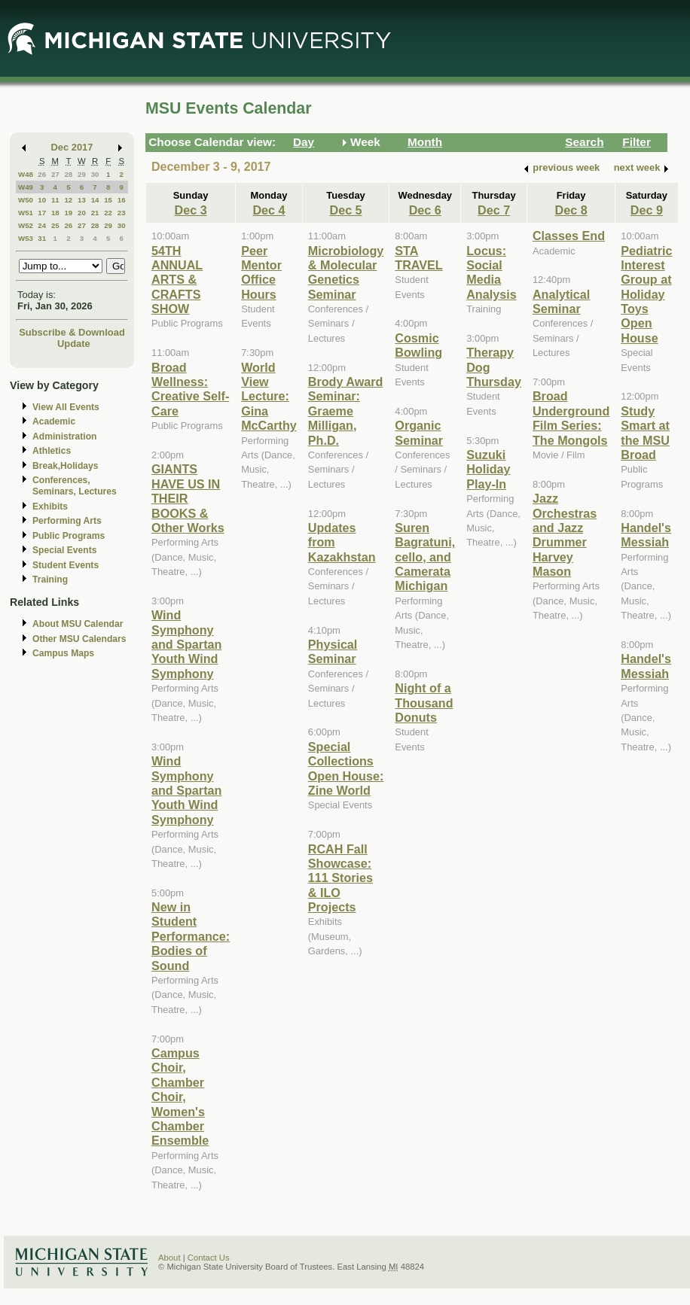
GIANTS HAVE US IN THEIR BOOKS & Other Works (187, 498)
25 (55, 225)
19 (68, 212)
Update (73, 343)
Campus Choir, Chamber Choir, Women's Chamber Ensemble (180, 1096)
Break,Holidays (65, 466)
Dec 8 (571, 210)
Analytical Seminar (561, 301)
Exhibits (50, 506)
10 (42, 200)
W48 (25, 174)
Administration (64, 436)
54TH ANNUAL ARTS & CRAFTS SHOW (177, 280)
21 (95, 212)
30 (95, 174)
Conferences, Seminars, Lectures (74, 486)
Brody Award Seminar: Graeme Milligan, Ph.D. (345, 411)
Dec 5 (345, 210)
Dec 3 (191, 210)
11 (55, 200)
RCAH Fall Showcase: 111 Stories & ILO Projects (340, 878)
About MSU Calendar (77, 624)
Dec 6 (425, 210)
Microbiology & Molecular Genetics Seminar (346, 272)
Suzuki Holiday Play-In (488, 469)
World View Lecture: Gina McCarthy (269, 396)
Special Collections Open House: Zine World (346, 768)
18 (55, 212)
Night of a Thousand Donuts (424, 702)
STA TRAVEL (418, 258)
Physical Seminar (333, 651)
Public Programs (68, 536)
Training (50, 579)
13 (82, 200)
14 (95, 200)
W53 (25, 238)
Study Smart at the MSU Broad (645, 432)
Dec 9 (646, 210)
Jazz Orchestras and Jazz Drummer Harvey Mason (565, 534)
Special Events (64, 550)
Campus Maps (63, 653)
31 (42, 238)
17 (42, 212)
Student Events (65, 565)
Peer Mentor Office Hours (261, 272)
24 (42, 225)
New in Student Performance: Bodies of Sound (190, 936)
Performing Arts (67, 521)
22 (108, 212)
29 (82, 174)
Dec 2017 (72, 147)
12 (68, 200)
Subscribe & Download (72, 332)
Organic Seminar (419, 432)
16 (122, 200)
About (169, 1257)
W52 (25, 225)
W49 (25, 187)
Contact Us (209, 1257)
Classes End (569, 235)
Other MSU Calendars (79, 639)
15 (108, 200)
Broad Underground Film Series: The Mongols (571, 417)
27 (55, 174)
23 (122, 212)
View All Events (65, 407)
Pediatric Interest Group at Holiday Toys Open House (646, 294)
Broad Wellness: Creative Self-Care (190, 389)
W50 (25, 200)
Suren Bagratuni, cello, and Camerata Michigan (425, 557)
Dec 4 (268, 210)
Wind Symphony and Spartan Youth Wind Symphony (186, 644)
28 (68, 174)
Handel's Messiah (646, 535)
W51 (25, 212)
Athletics (51, 451)
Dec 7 (494, 210)
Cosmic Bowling (418, 345)
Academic (53, 421)
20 (82, 212)
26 (42, 174)
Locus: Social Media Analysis (491, 272)
